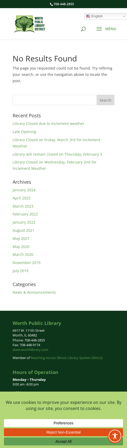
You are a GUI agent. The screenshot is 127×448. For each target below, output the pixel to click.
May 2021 (21, 238)
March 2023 (23, 206)
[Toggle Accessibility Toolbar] (115, 436)
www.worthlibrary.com (30, 349)
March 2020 (23, 254)
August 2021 (23, 230)
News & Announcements (34, 292)
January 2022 (24, 222)
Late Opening (24, 131)
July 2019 (20, 270)
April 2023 (21, 198)
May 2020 (21, 246)
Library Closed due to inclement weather (48, 123)
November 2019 (26, 262)
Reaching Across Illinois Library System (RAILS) (67, 357)
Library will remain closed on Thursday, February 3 (57, 154)
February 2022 (25, 214)
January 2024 (24, 189)
